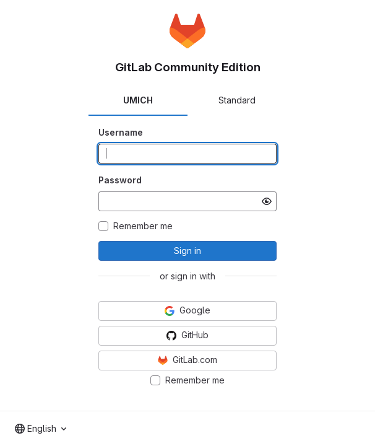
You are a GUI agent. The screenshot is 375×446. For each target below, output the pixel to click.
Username (120, 132)
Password (120, 180)
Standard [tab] (237, 100)
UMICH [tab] (138, 100)
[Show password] (267, 201)
